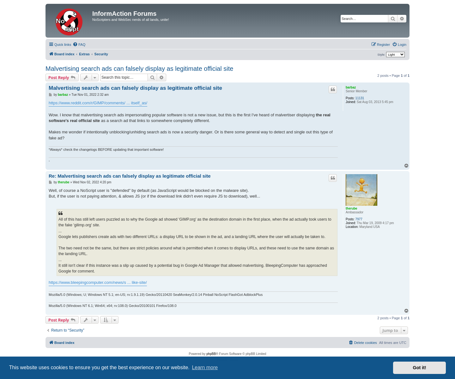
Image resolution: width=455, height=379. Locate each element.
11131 (359, 98)
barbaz (351, 87)
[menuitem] (79, 44)
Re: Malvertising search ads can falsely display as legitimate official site (130, 176)
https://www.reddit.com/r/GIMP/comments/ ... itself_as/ (98, 103)
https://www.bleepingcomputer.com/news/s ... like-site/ (98, 282)
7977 (358, 219)
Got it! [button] (419, 367)
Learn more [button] (205, 367)
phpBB (211, 354)
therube (351, 208)
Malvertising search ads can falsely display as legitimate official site (139, 68)
